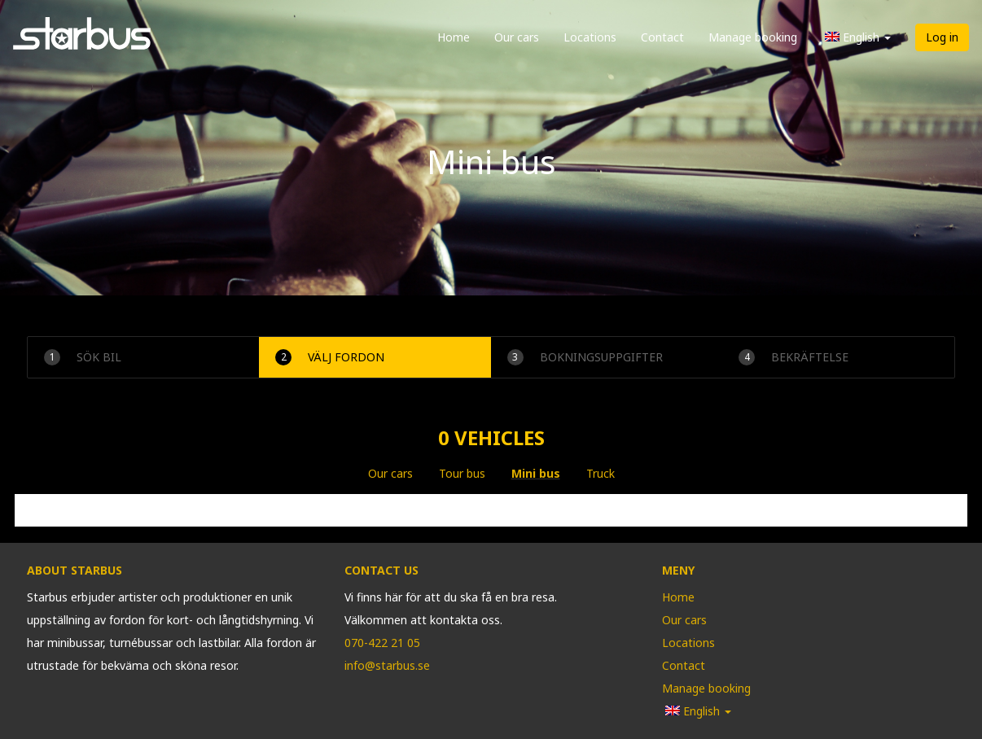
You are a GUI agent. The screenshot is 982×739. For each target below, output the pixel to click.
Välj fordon (329, 357)
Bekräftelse (793, 357)
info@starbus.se (387, 665)
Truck (600, 473)
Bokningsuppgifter (585, 357)
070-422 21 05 (382, 642)
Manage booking (752, 37)
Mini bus (535, 473)
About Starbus (74, 570)
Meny (678, 570)
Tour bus (462, 473)
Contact (662, 37)
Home (453, 37)
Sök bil (82, 357)
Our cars (516, 37)
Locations (589, 37)
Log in (942, 37)
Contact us (381, 570)
